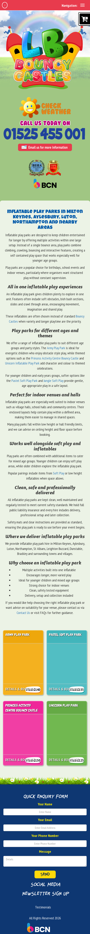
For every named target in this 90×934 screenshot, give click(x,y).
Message (45, 851)
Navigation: (69, 5)
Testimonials (43, 907)
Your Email (45, 819)
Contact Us (23, 612)
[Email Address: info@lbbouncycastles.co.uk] (45, 148)
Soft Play (58, 473)
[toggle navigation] (82, 5)
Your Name (45, 804)
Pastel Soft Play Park (24, 380)
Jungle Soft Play (53, 380)
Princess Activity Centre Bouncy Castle (55, 358)
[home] (5, 5)
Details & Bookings (20, 689)
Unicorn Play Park (63, 705)
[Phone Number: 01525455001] (45, 134)
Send (45, 874)
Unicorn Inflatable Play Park (22, 363)
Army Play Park (56, 348)
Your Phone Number (45, 835)
